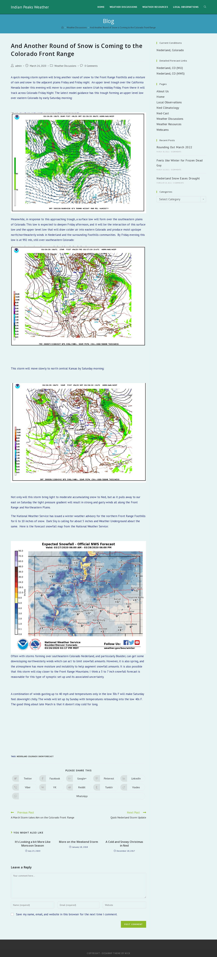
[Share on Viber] (24, 787)
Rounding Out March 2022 (174, 147)
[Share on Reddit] (78, 787)
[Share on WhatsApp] (78, 796)
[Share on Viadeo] (132, 787)
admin (18, 65)
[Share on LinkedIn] (132, 778)
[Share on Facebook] (51, 778)
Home (160, 97)
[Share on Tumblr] (105, 787)
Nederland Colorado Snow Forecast (35, 756)
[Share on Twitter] (24, 778)
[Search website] (205, 7)
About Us (162, 91)
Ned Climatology (167, 108)
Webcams (162, 130)
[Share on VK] (51, 787)
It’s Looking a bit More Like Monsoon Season (33, 843)
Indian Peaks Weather (30, 7)
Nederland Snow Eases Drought (178, 178)
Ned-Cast (162, 113)
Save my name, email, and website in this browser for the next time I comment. (66, 914)
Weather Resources (168, 124)
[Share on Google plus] (78, 778)
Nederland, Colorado (170, 50)
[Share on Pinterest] (105, 778)
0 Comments (91, 65)
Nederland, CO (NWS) (170, 73)
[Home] (62, 27)
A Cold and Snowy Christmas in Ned (124, 843)
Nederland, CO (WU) (169, 68)
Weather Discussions (65, 65)
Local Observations (169, 102)
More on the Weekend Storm (78, 842)
